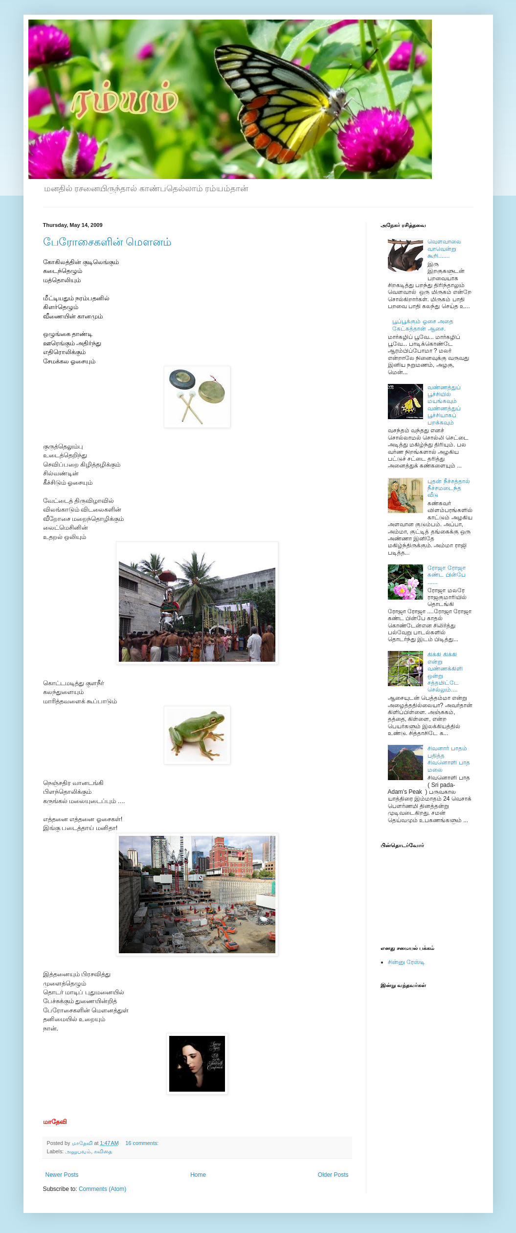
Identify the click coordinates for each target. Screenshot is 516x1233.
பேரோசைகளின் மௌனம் (107, 242)
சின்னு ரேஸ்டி (406, 962)
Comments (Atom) (102, 1189)
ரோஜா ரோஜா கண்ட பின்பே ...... (446, 574)
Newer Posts (62, 1174)
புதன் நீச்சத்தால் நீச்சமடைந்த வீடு (448, 488)
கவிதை (103, 1151)
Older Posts (333, 1174)
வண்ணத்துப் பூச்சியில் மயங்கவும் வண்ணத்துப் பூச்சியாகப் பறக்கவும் (444, 405)
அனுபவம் (78, 1151)
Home (198, 1174)
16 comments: (142, 1143)
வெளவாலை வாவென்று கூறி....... (444, 248)
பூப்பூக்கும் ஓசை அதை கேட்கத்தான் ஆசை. (422, 325)
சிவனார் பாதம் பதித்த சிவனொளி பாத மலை (448, 759)
